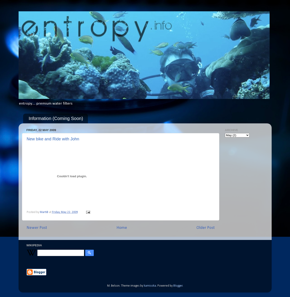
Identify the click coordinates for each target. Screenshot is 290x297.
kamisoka (150, 285)
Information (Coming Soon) (56, 118)
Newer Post (37, 228)
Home (121, 228)
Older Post (205, 228)
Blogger (178, 285)
